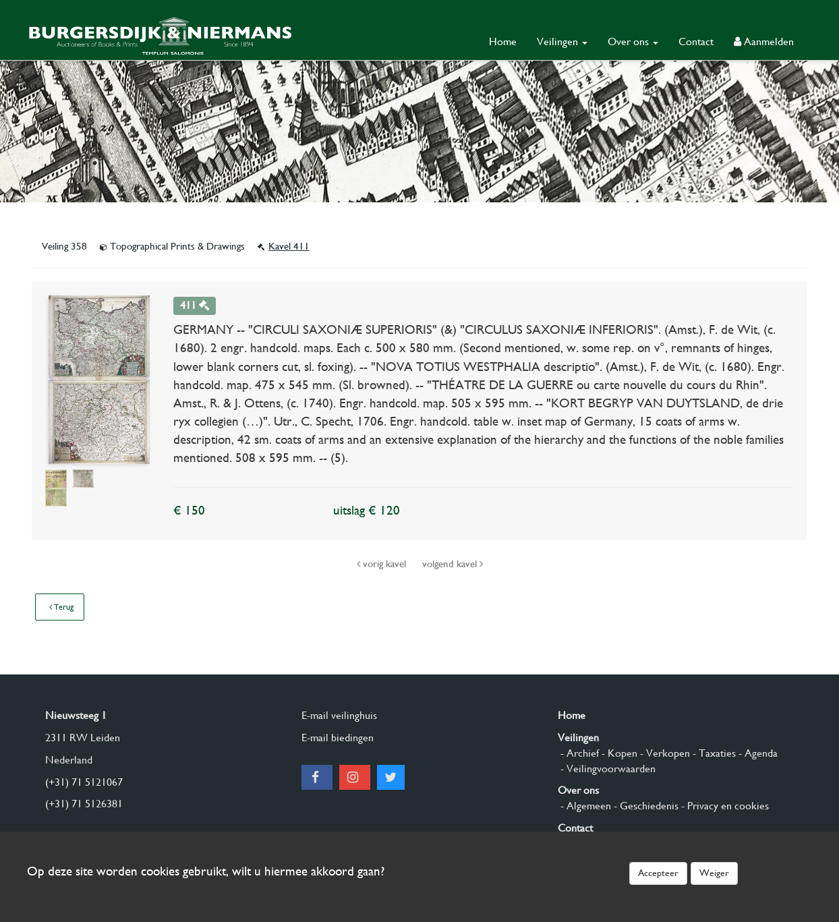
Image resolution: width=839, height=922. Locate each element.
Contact (696, 41)
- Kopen (618, 753)
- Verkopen (663, 753)
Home (503, 41)
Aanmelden (764, 41)
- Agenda (757, 753)
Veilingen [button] (562, 41)
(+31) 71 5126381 (84, 803)
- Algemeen (584, 805)
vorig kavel (383, 564)
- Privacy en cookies (723, 805)
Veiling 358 (66, 246)
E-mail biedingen (337, 737)
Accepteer (658, 872)
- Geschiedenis (644, 805)
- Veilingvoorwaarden (607, 768)
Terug (61, 607)
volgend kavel (452, 564)
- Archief (578, 753)
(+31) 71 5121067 (84, 782)
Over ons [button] (633, 41)
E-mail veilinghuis (339, 715)
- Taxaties (713, 753)
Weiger (714, 872)
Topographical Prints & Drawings (174, 246)
